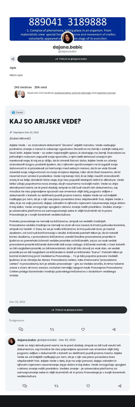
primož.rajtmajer (82, 93)
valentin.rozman (106, 93)
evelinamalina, (63, 93)
